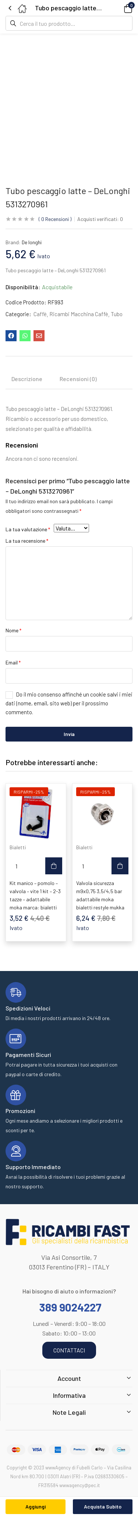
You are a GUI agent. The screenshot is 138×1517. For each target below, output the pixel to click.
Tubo (117, 314)
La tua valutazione (28, 529)
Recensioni (55, 219)
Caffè (40, 314)
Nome (13, 630)
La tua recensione (27, 541)
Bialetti (18, 847)
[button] (117, 8)
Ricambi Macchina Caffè (78, 314)
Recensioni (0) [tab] (78, 378)
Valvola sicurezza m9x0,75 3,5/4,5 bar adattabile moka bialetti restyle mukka (100, 895)
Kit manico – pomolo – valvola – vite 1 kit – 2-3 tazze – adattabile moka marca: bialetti (35, 895)
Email (13, 662)
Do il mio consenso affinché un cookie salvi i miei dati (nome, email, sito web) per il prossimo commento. (69, 703)
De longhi (32, 242)
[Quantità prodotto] (16, 865)
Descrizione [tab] (26, 378)
